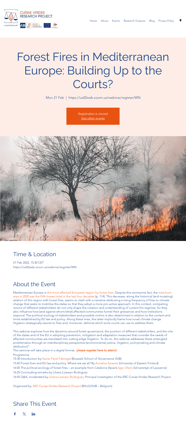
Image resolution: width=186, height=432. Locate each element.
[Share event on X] (24, 413)
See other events (93, 118)
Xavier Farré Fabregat (56, 358)
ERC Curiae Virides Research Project (57, 386)
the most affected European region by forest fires (80, 292)
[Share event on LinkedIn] (33, 413)
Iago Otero (125, 368)
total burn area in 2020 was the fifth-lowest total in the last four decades (92, 294)
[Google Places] (180, 20)
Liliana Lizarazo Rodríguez (66, 377)
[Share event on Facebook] (15, 413)
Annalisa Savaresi (107, 363)
